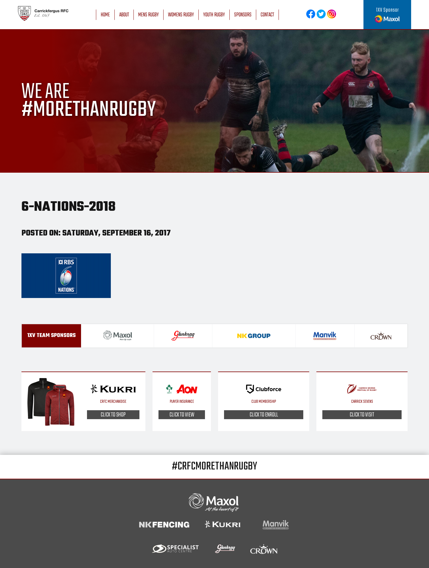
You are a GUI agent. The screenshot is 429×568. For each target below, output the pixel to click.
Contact (267, 15)
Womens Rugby (181, 15)
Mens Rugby (148, 15)
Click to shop (113, 414)
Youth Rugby (214, 15)
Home (105, 15)
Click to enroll (264, 414)
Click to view (182, 414)
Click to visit (362, 414)
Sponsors (242, 15)
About (124, 15)
